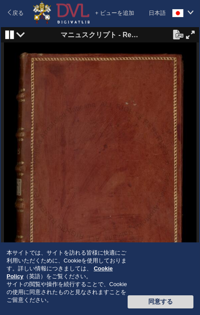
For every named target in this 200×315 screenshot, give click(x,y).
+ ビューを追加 (114, 13)
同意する (160, 301)
